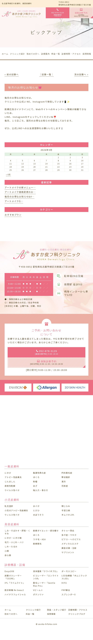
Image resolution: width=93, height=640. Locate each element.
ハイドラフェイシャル (15, 594)
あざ (35, 485)
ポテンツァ (38, 594)
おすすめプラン (13, 214)
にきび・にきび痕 (13, 537)
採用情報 (51, 613)
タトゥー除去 (68, 530)
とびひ (36, 510)
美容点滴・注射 (69, 548)
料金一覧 (30, 613)
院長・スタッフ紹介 (56, 609)
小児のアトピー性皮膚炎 (16, 510)
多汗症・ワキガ (69, 534)
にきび (8, 472)
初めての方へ (11, 613)
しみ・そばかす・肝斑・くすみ (17, 532)
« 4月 (8, 174)
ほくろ (36, 477)
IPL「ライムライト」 (15, 582)
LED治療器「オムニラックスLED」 (74, 577)
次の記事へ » (81, 74)
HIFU (64, 582)
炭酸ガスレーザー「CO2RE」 (13, 577)
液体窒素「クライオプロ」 (46, 571)
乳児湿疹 (9, 506)
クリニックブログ (76, 613)
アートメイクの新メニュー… (20, 187)
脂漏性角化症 (39, 472)
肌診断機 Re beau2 (14, 590)
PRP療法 (66, 590)
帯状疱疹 (66, 477)
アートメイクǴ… (14, 201)
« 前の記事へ (12, 74)
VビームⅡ (38, 590)
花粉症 (65, 485)
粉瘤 (35, 481)
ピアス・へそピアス (71, 539)
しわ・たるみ (11, 546)
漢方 (64, 481)
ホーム (8, 609)
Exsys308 (9, 571)
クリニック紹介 (33, 609)
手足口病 (66, 510)
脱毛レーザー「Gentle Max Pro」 (44, 584)
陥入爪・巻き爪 (40, 490)
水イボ (36, 506)
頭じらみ (66, 506)
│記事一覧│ (46, 74)
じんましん (10, 481)
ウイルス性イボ (12, 490)
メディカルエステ (70, 543)
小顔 (7, 550)
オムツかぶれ (68, 514)
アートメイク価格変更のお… (20, 191)
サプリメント (68, 552)
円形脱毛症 (67, 472)
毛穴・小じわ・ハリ (14, 542)
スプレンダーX (69, 594)
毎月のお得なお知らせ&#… (19, 196)
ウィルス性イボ (12, 514)
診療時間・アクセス (77, 609)
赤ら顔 (8, 555)
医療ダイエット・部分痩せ (46, 530)
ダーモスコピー (69, 571)
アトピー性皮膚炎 (13, 477)
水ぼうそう (38, 514)
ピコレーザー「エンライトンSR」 (46, 577)
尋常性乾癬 (10, 485)
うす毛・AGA (39, 539)
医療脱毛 (37, 543)
